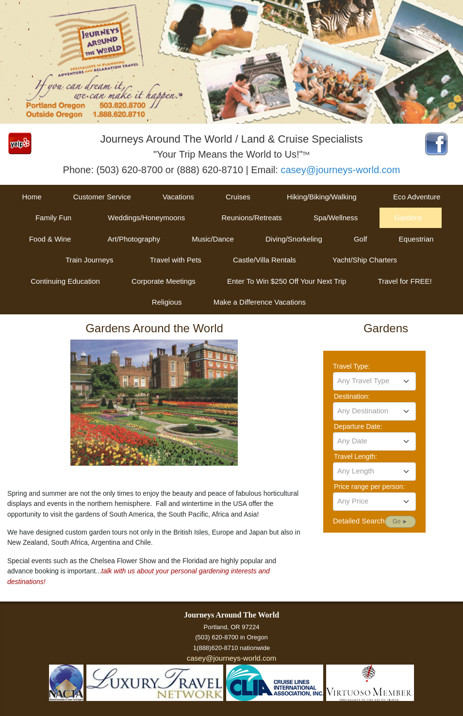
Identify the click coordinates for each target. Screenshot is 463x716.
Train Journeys (90, 260)
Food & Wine (50, 239)
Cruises (238, 197)
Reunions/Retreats (251, 217)
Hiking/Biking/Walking (322, 197)
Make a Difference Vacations (260, 302)
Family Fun (53, 217)
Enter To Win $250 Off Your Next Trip (286, 281)
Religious (167, 302)
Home (32, 197)
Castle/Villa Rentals (264, 260)
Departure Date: (358, 426)
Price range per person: (369, 486)
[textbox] (374, 381)
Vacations (178, 197)
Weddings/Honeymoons (146, 217)
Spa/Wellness (336, 217)
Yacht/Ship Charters (364, 260)
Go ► (400, 521)
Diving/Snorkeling (293, 239)
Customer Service (102, 197)
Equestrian (416, 239)
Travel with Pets (175, 260)
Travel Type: (351, 366)
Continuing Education (65, 281)
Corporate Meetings (164, 281)
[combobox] (374, 381)
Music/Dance (213, 239)
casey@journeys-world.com (340, 169)
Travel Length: (355, 456)
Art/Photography (134, 239)
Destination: (352, 396)
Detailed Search (359, 521)
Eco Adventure (417, 197)
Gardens (408, 217)
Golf (360, 239)
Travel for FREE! (405, 281)
